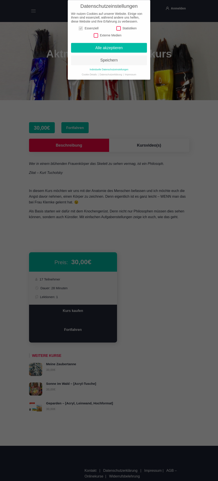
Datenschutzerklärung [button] (111, 72)
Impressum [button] (130, 72)
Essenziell (89, 26)
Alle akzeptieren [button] (109, 45)
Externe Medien (107, 33)
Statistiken (126, 26)
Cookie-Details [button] (89, 72)
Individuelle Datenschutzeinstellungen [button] (109, 67)
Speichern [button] (109, 58)
